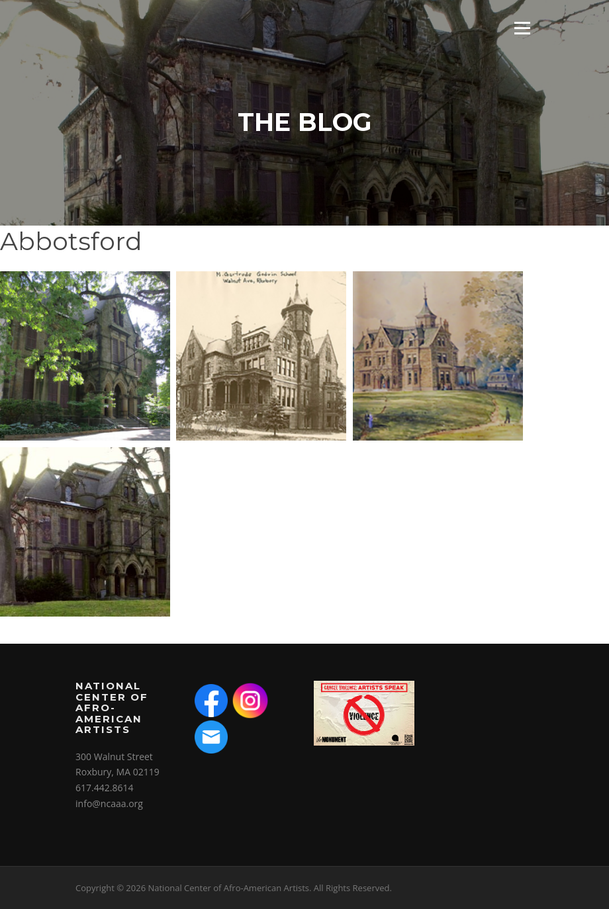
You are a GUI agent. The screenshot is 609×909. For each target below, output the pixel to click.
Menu (522, 28)
